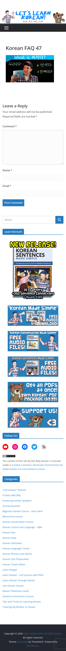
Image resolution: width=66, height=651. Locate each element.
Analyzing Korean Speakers (17, 500)
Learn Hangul (10, 569)
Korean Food (9, 537)
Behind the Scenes (13, 516)
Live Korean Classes (13, 585)
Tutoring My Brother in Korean (19, 606)
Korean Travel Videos (14, 564)
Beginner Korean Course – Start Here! (23, 511)
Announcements (11, 505)
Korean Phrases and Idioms (17, 553)
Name (7, 170)
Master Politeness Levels (16, 591)
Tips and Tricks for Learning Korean (22, 601)
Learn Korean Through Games (19, 580)
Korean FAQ (9, 532)
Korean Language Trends (16, 548)
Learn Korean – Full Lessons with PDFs (23, 575)
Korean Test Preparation (16, 559)
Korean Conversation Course (18, 521)
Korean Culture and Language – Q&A (22, 527)
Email (7, 186)
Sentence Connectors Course (18, 596)
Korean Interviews (12, 543)
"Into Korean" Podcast (14, 489)
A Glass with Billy (12, 495)
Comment (10, 126)
